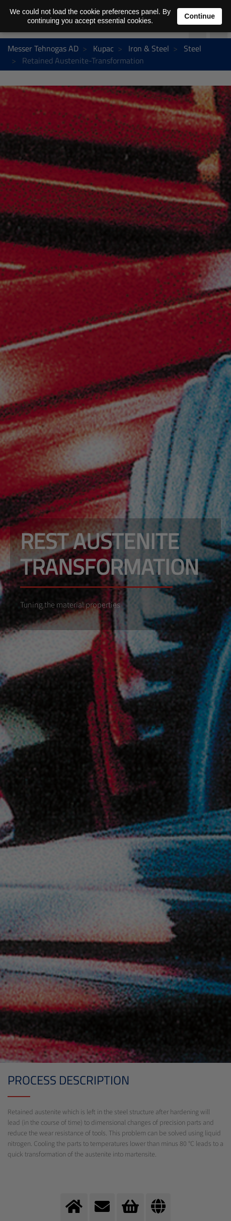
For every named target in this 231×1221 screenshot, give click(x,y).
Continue (199, 16)
